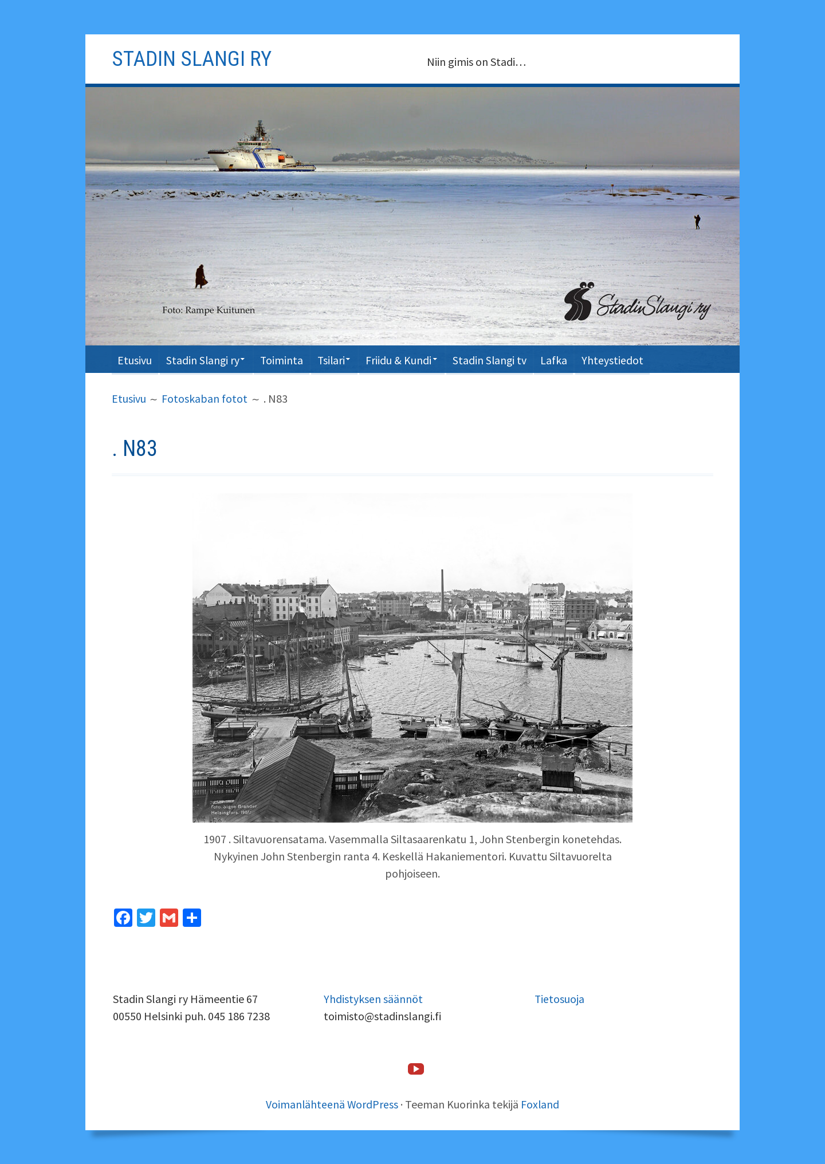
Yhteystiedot (635, 359)
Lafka (574, 359)
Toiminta (290, 359)
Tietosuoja (560, 998)
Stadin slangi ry (194, 58)
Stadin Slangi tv (507, 359)
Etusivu (136, 359)
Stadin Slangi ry (206, 359)
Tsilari (342, 359)
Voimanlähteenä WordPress (332, 1103)
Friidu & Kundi (413, 359)
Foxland (540, 1103)
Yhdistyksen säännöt (373, 998)
